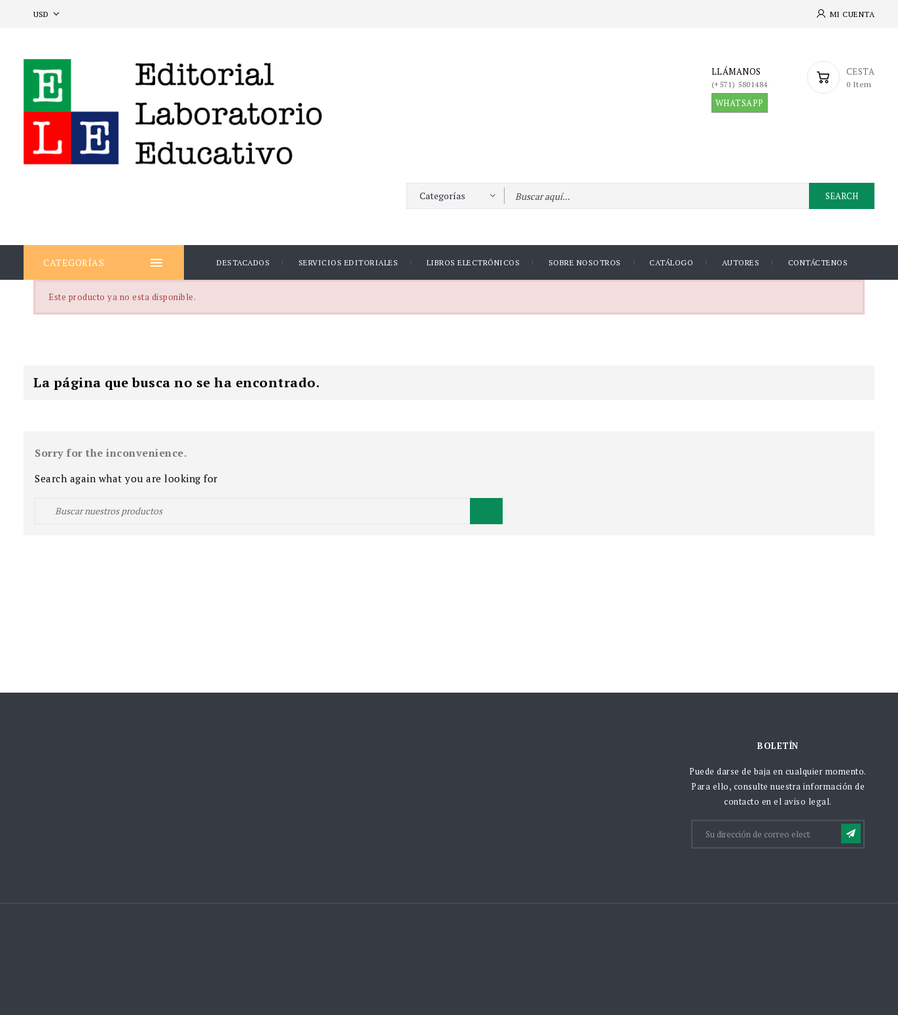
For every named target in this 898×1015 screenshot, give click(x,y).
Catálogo (671, 262)
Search (841, 196)
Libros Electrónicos (473, 262)
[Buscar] (269, 511)
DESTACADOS (243, 262)
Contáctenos (818, 262)
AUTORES (741, 262)
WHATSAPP (739, 103)
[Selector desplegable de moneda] (47, 14)
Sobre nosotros (584, 262)
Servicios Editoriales (348, 262)
